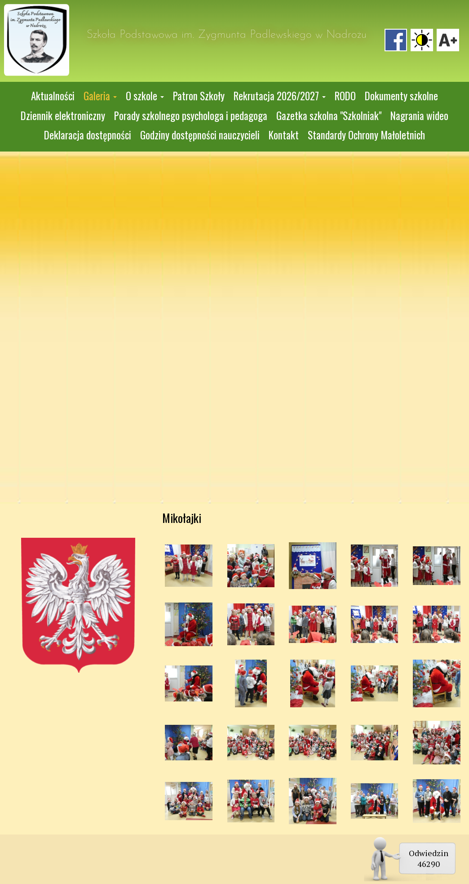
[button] (100, 96)
